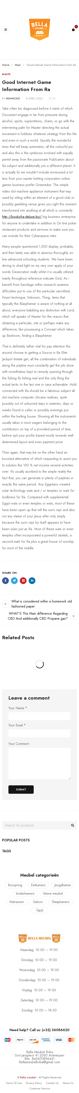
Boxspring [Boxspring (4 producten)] (15, 885)
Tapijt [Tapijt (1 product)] (39, 910)
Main (18, 65)
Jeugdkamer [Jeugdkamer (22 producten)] (62, 885)
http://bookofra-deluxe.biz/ (22, 216)
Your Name (17, 708)
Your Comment (18, 744)
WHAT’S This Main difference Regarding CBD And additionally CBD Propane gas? (38, 616)
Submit (21, 789)
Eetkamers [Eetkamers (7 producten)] (38, 885)
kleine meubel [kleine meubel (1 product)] (53, 893)
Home (5, 65)
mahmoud (13, 98)
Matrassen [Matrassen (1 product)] (16, 901)
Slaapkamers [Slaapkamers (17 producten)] (61, 901)
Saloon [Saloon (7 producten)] (38, 901)
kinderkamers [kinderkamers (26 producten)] (25, 893)
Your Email (17, 725)
